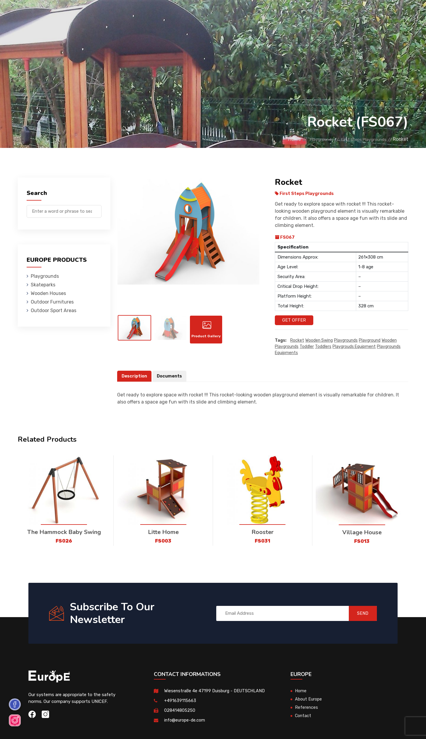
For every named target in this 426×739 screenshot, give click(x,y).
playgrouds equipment (354, 346)
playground (369, 340)
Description (135, 376)
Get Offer (294, 320)
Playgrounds (84, 13)
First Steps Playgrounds (358, 139)
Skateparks (118, 13)
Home (277, 139)
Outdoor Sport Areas (53, 310)
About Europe (309, 699)
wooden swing (319, 340)
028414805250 (179, 710)
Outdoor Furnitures (202, 13)
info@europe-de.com (185, 720)
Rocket (297, 340)
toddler (307, 346)
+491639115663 (180, 700)
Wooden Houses (155, 13)
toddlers (323, 346)
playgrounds (346, 340)
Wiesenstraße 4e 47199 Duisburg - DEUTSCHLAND (216, 691)
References (280, 13)
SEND (359, 613)
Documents (171, 376)
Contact (308, 13)
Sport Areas (246, 13)
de (390, 14)
